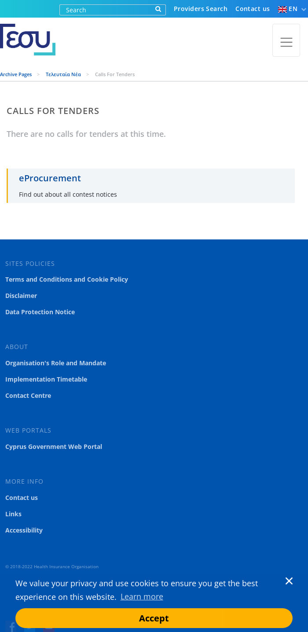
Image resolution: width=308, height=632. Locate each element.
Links (13, 514)
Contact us (252, 8)
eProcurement (50, 178)
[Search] (105, 9)
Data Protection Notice (40, 312)
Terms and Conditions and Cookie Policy (66, 279)
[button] (279, 583)
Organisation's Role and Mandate (55, 363)
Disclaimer (21, 296)
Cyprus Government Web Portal (53, 447)
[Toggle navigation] (286, 40)
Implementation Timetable (46, 379)
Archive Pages (16, 74)
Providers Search (200, 8)
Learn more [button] (142, 596)
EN (287, 8)
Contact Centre (28, 396)
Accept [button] (154, 618)
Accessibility (24, 530)
